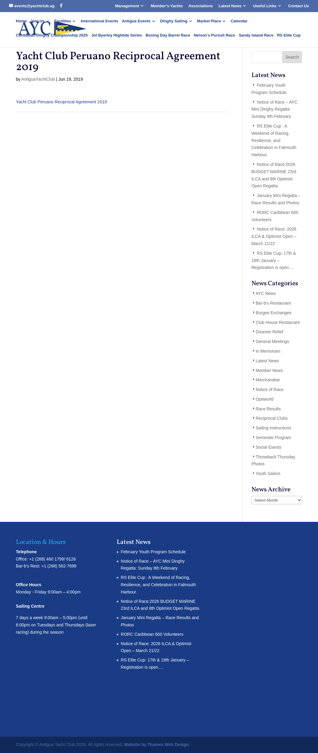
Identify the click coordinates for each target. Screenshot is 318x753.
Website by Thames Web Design (156, 744)
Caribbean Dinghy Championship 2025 (52, 35)
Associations (200, 6)
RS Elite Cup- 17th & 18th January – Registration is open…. (273, 260)
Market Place (209, 21)
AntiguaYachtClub (38, 79)
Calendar (239, 21)
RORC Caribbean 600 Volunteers (152, 634)
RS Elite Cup (288, 35)
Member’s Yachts (167, 6)
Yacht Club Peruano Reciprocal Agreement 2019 (61, 101)
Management (127, 6)
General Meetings (272, 341)
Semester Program (273, 437)
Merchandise (268, 379)
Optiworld (265, 399)
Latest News (230, 6)
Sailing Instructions (273, 427)
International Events (99, 21)
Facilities (62, 21)
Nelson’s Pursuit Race (214, 35)
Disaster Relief (269, 331)
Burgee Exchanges (273, 312)
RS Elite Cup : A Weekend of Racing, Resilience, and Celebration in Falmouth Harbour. (274, 140)
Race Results (268, 408)
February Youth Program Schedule (153, 551)
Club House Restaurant (278, 322)
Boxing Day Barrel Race (168, 35)
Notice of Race (270, 389)
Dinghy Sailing (173, 21)
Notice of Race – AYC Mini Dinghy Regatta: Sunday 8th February (274, 109)
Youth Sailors (268, 473)
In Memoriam (268, 351)
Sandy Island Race (256, 35)
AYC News (266, 293)
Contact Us (298, 6)
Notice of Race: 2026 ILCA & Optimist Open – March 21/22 (274, 236)
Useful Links (264, 6)
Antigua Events (136, 21)
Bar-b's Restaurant (273, 303)
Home (21, 21)
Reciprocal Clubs (272, 418)
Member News (269, 370)
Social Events (268, 447)
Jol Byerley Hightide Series (116, 35)
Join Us (38, 21)
